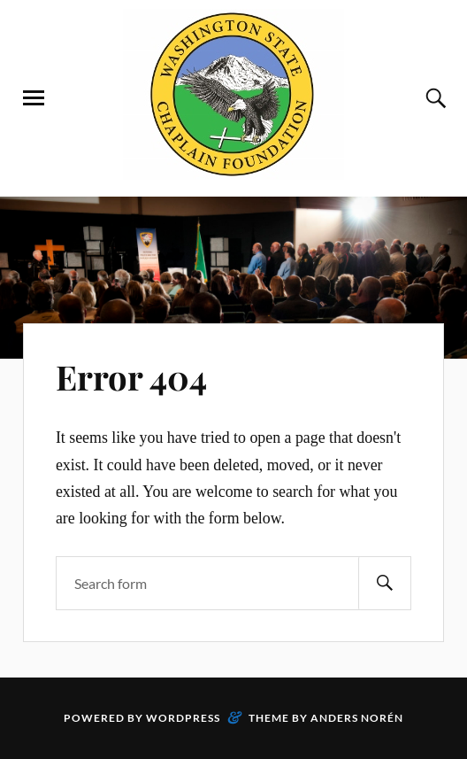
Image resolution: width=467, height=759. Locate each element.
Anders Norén (356, 717)
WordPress (183, 717)
